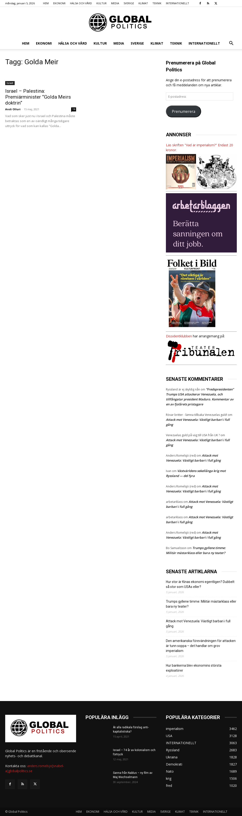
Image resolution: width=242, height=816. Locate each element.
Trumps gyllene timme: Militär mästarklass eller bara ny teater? (201, 604)
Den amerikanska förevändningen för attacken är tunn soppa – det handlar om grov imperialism (201, 646)
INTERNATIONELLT (177, 3)
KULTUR (101, 3)
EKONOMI (59, 3)
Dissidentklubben (179, 336)
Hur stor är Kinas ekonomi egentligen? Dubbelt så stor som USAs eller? (200, 584)
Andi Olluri (13, 109)
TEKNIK (156, 3)
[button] (231, 43)
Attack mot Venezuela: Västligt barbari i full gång (198, 623)
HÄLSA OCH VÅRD (81, 3)
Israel (10, 83)
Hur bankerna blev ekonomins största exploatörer (193, 668)
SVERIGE (129, 3)
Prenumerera (183, 111)
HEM (46, 3)
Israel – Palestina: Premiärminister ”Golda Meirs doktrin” (38, 97)
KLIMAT (143, 3)
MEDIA (115, 3)
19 (73, 109)
